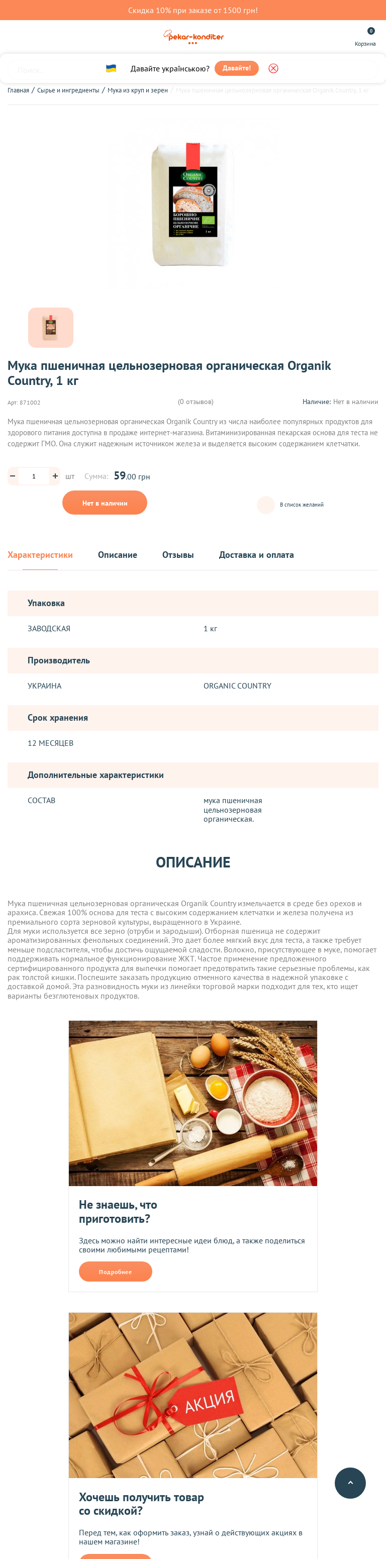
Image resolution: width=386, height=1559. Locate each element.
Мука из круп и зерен (138, 90)
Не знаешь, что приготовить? (118, 1211)
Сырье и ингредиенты (68, 90)
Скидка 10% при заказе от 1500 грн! (193, 10)
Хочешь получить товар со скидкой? (141, 1504)
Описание (117, 555)
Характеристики (40, 555)
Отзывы (178, 555)
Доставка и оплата (256, 555)
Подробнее (115, 1272)
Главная (18, 90)
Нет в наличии (105, 503)
